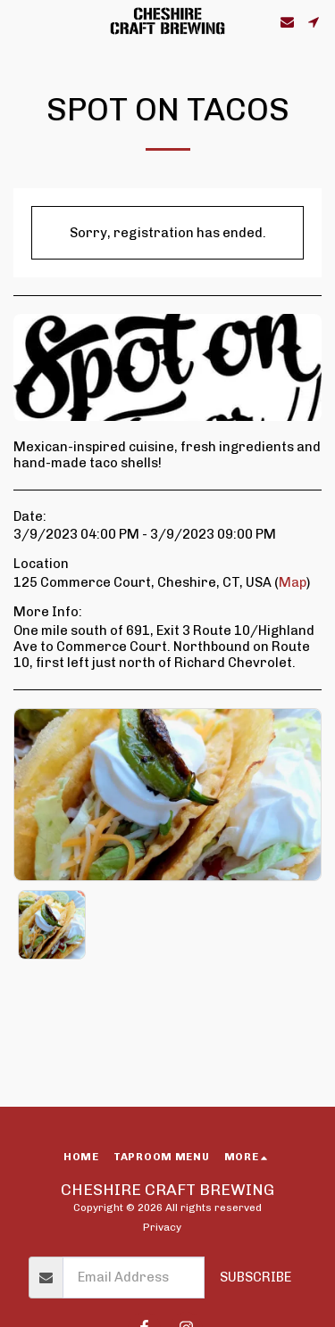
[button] (19, 21)
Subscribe (255, 1277)
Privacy (162, 1227)
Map (292, 582)
